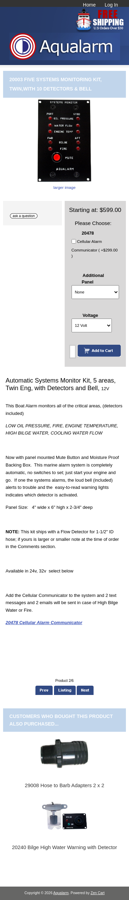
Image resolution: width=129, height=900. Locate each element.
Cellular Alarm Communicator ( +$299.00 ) (95, 248)
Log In (111, 5)
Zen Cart (97, 893)
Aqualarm (61, 893)
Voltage (90, 315)
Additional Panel (93, 279)
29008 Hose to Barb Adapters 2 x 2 (64, 785)
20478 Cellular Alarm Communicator (44, 622)
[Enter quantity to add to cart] (72, 351)
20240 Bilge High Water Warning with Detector (64, 847)
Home (89, 5)
